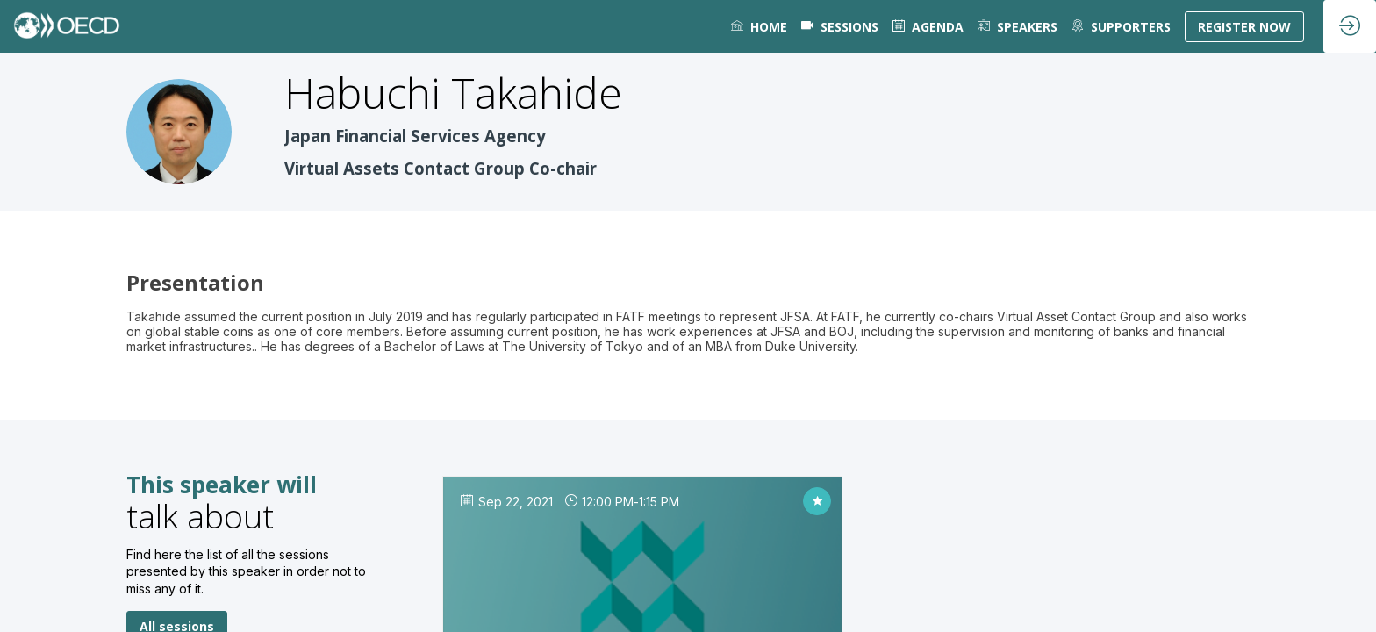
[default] (839, 26)
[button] (1244, 26)
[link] (759, 26)
